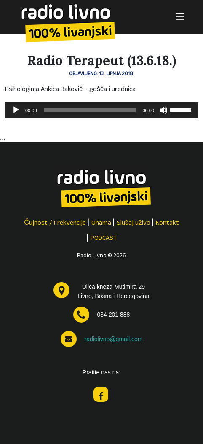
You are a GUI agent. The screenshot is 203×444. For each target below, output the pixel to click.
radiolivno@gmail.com (113, 339)
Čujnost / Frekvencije (55, 223)
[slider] (90, 110)
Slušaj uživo (133, 223)
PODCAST (104, 238)
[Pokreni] (16, 110)
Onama (101, 223)
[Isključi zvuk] (163, 110)
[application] (101, 110)
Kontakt (167, 223)
